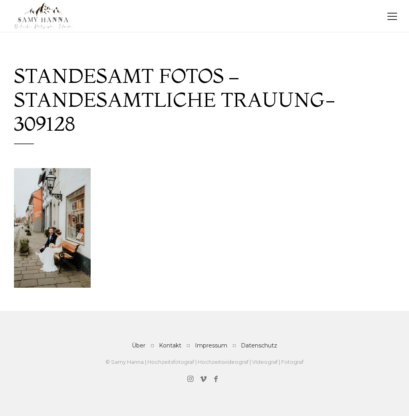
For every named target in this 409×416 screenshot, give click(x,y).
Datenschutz (259, 345)
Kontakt (170, 345)
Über (138, 345)
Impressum (211, 345)
